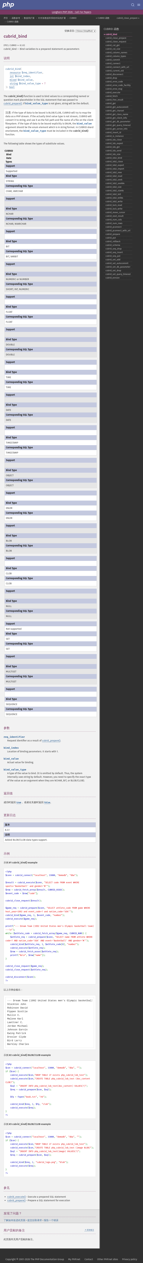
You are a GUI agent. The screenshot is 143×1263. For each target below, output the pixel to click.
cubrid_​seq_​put (113, 256)
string (14, 83)
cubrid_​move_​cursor (115, 212)
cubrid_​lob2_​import (115, 169)
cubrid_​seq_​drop (114, 248)
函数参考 (16, 18)
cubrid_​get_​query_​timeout (118, 125)
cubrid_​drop (111, 78)
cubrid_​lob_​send (113, 150)
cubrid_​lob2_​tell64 (114, 198)
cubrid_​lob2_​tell (113, 194)
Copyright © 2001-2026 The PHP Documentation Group (34, 1259)
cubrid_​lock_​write (114, 209)
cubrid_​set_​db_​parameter (118, 267)
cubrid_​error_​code (114, 81)
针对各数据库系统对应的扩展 (52, 18)
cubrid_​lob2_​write (114, 201)
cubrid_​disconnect (114, 74)
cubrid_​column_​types (116, 56)
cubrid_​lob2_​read (114, 176)
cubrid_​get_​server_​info (116, 129)
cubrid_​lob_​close (114, 140)
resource (15, 72)
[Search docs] (133, 5)
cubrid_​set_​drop (113, 270)
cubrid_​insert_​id (113, 132)
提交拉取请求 (34, 1220)
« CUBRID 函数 (102, 18)
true (18, 802)
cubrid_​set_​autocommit (117, 263)
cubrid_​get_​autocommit (117, 107)
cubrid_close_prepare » (128, 18)
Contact (88, 1259)
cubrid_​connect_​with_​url (117, 67)
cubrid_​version (113, 278)
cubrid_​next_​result (114, 216)
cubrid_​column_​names (116, 52)
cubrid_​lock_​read (114, 205)
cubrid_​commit (113, 60)
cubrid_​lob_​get (113, 147)
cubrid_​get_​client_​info (116, 118)
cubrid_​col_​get (113, 45)
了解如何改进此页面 (14, 1220)
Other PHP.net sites (107, 1259)
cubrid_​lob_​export (114, 143)
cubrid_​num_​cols (114, 219)
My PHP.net (74, 1259)
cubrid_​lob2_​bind (114, 158)
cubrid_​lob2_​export (115, 165)
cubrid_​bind (111, 34)
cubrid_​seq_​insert (114, 252)
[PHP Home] (8, 5)
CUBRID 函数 (13, 21)
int (12, 76)
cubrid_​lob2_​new (114, 172)
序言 (6, 18)
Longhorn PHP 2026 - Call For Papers (71, 12)
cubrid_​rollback (113, 241)
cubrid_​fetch (112, 96)
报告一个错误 (51, 1220)
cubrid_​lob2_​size (114, 187)
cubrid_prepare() (13, 103)
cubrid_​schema (113, 245)
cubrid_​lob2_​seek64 (115, 183)
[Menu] (139, 5)
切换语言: (70, 30)
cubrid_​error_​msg (114, 89)
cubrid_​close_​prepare (116, 38)
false (47, 802)
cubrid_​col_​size (113, 49)
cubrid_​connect (113, 63)
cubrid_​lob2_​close (114, 161)
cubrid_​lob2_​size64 (115, 190)
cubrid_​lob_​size (113, 154)
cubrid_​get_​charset (115, 110)
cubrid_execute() (16, 1196)
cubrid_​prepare (113, 234)
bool (12, 87)
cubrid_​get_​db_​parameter (118, 121)
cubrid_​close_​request (116, 41)
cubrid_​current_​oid (115, 70)
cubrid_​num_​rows (114, 223)
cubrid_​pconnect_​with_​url (118, 230)
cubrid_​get (111, 103)
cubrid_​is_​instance (115, 136)
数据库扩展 (29, 18)
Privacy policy (129, 1259)
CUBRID (73, 18)
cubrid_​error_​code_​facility (118, 85)
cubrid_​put (111, 238)
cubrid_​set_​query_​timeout (118, 274)
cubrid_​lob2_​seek (114, 179)
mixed (13, 79)
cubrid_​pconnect (114, 227)
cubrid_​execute (113, 92)
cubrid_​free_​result (114, 100)
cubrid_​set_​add (113, 259)
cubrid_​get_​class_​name (117, 114)
